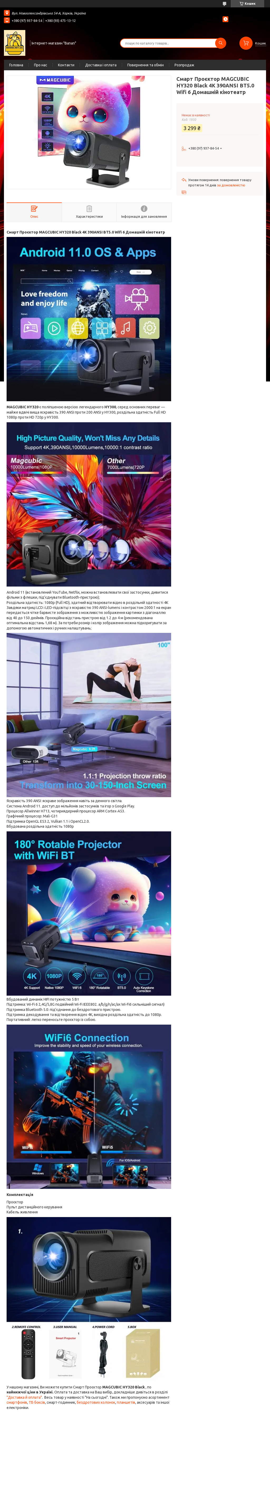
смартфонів (17, 1402)
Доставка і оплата (101, 65)
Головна (16, 65)
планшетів (126, 1402)
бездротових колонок (96, 1402)
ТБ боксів (37, 1402)
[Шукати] (220, 43)
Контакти (66, 65)
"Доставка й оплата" (24, 1397)
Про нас (40, 65)
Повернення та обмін (145, 65)
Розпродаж (184, 65)
